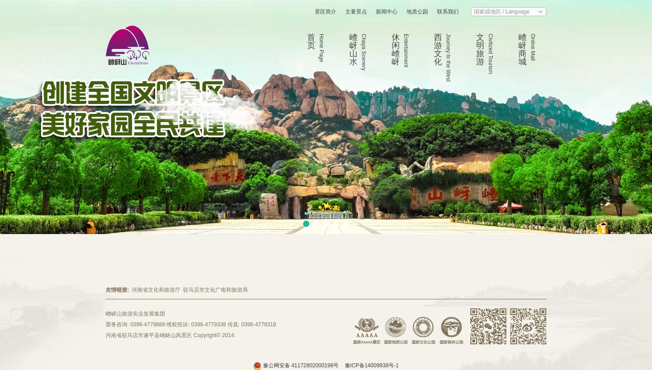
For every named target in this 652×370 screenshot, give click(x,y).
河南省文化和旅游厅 (156, 290)
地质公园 (417, 12)
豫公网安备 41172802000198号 (296, 365)
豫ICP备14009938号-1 (372, 365)
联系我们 (448, 12)
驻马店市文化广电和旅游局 (215, 290)
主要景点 (356, 12)
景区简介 (325, 12)
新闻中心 (386, 12)
